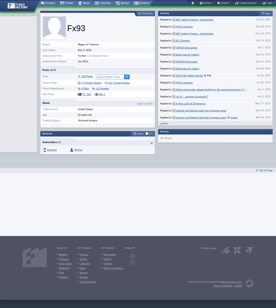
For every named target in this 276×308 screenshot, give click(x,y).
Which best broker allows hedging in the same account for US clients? (215, 89)
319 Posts (87, 76)
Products (64, 259)
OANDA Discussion (187, 47)
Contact (63, 277)
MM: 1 (99, 94)
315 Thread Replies (117, 82)
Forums (84, 254)
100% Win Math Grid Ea (189, 75)
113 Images (100, 88)
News (83, 268)
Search (107, 259)
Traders (108, 263)
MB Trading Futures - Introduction (195, 19)
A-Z (151, 133)
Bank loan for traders (187, 54)
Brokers (84, 277)
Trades (83, 259)
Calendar (85, 263)
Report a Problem (113, 268)
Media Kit (64, 268)
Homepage (110, 254)
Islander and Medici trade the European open (201, 110)
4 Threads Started (89, 82)
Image (234, 117)
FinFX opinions (184, 26)
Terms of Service (223, 285)
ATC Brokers (183, 40)
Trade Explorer (88, 281)
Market (83, 272)
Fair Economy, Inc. (231, 281)
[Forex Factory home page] (20, 6)
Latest (140, 133)
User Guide (65, 263)
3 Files (83, 88)
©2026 (238, 285)
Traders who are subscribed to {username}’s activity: (151, 143)
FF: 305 (84, 94)
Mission (63, 254)
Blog (61, 272)
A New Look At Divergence (190, 103)
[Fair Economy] (247, 284)
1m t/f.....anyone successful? (192, 96)
